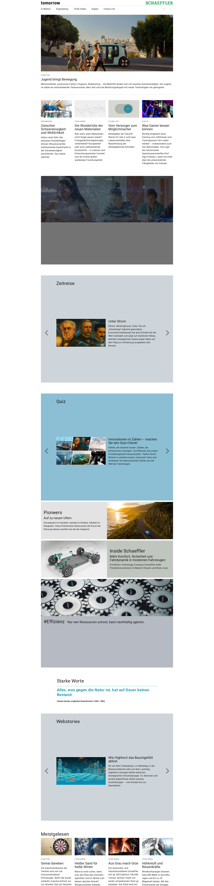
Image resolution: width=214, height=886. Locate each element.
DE (171, 9)
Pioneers (53, 512)
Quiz (61, 401)
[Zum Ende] (46, 332)
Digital (95, 9)
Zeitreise (65, 283)
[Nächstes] (167, 332)
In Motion (46, 9)
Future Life (109, 9)
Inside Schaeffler (127, 551)
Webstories (68, 721)
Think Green (80, 9)
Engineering (62, 9)
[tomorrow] (50, 3)
